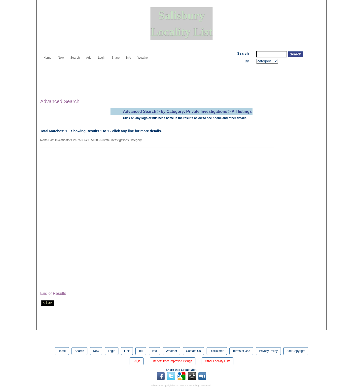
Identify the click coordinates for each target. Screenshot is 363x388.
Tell (141, 351)
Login (101, 57)
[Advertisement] (130, 77)
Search (75, 57)
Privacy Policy (268, 351)
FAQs (136, 361)
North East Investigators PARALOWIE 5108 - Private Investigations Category (91, 140)
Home (47, 57)
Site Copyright (296, 351)
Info (128, 57)
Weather (143, 57)
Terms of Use (241, 351)
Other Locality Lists (217, 361)
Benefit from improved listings (172, 361)
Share (116, 57)
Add (88, 57)
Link (127, 351)
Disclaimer (217, 351)
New (61, 57)
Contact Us (193, 351)
